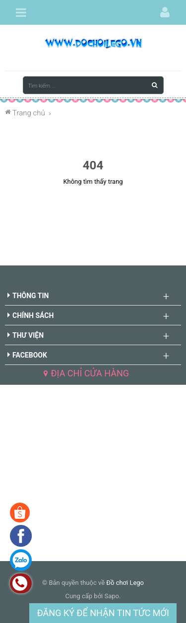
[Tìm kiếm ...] (93, 85)
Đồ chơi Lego (125, 582)
